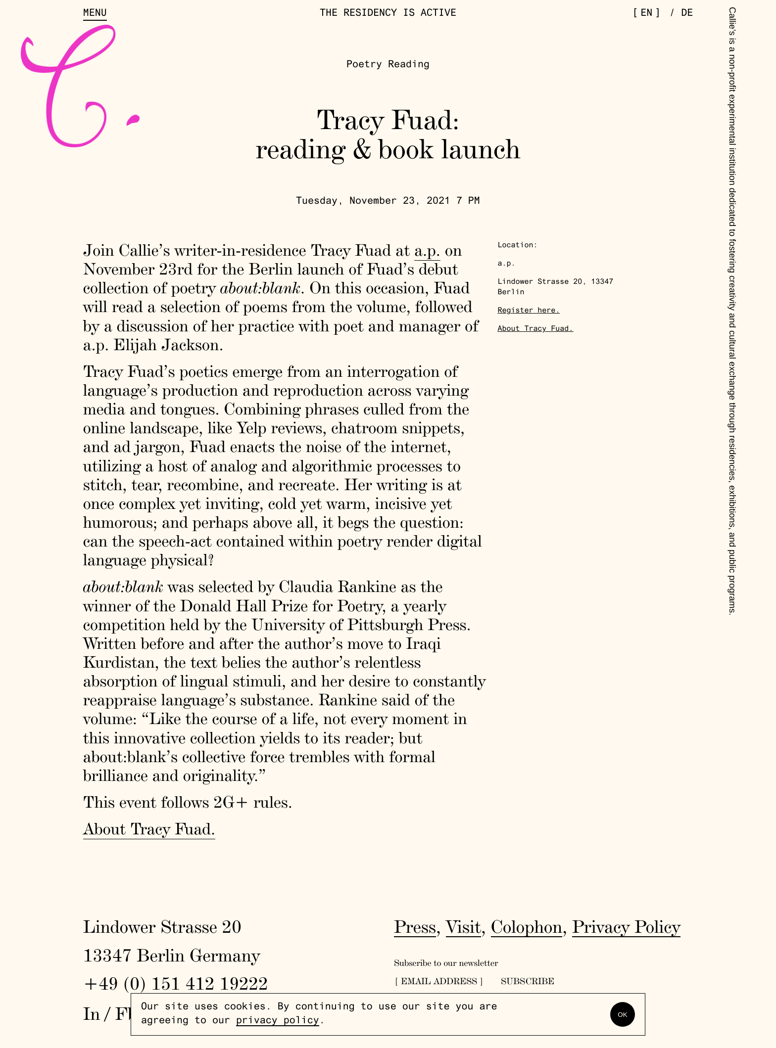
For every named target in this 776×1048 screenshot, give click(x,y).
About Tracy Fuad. (149, 829)
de (687, 14)
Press (415, 926)
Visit (463, 926)
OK (622, 1014)
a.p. (427, 250)
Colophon (527, 926)
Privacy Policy (626, 926)
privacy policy (277, 1021)
